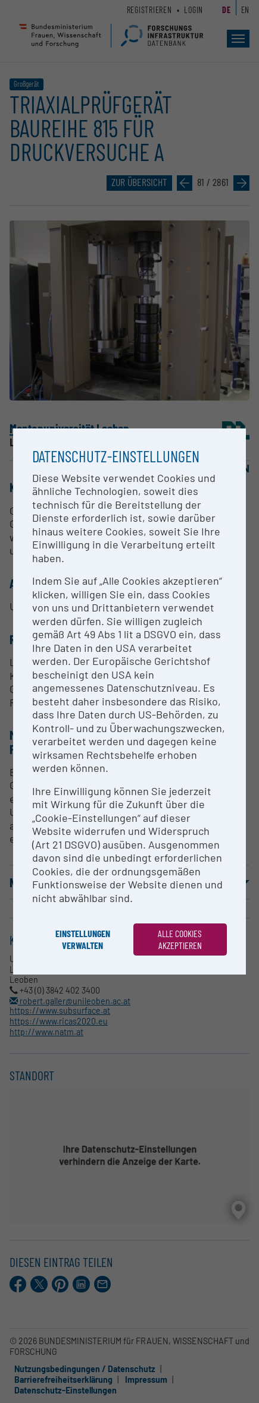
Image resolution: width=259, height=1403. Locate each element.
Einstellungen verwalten (82, 939)
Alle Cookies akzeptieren (180, 939)
